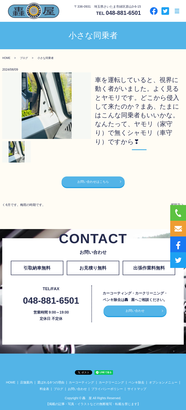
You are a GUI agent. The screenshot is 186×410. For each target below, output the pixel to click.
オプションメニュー (163, 382)
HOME (6, 58)
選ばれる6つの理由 (50, 382)
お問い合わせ (135, 310)
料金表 (44, 389)
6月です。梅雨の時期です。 (25, 205)
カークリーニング (111, 382)
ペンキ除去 (136, 382)
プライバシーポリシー (107, 389)
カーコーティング (81, 382)
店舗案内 (26, 382)
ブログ (24, 58)
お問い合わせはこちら (93, 181)
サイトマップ (136, 389)
